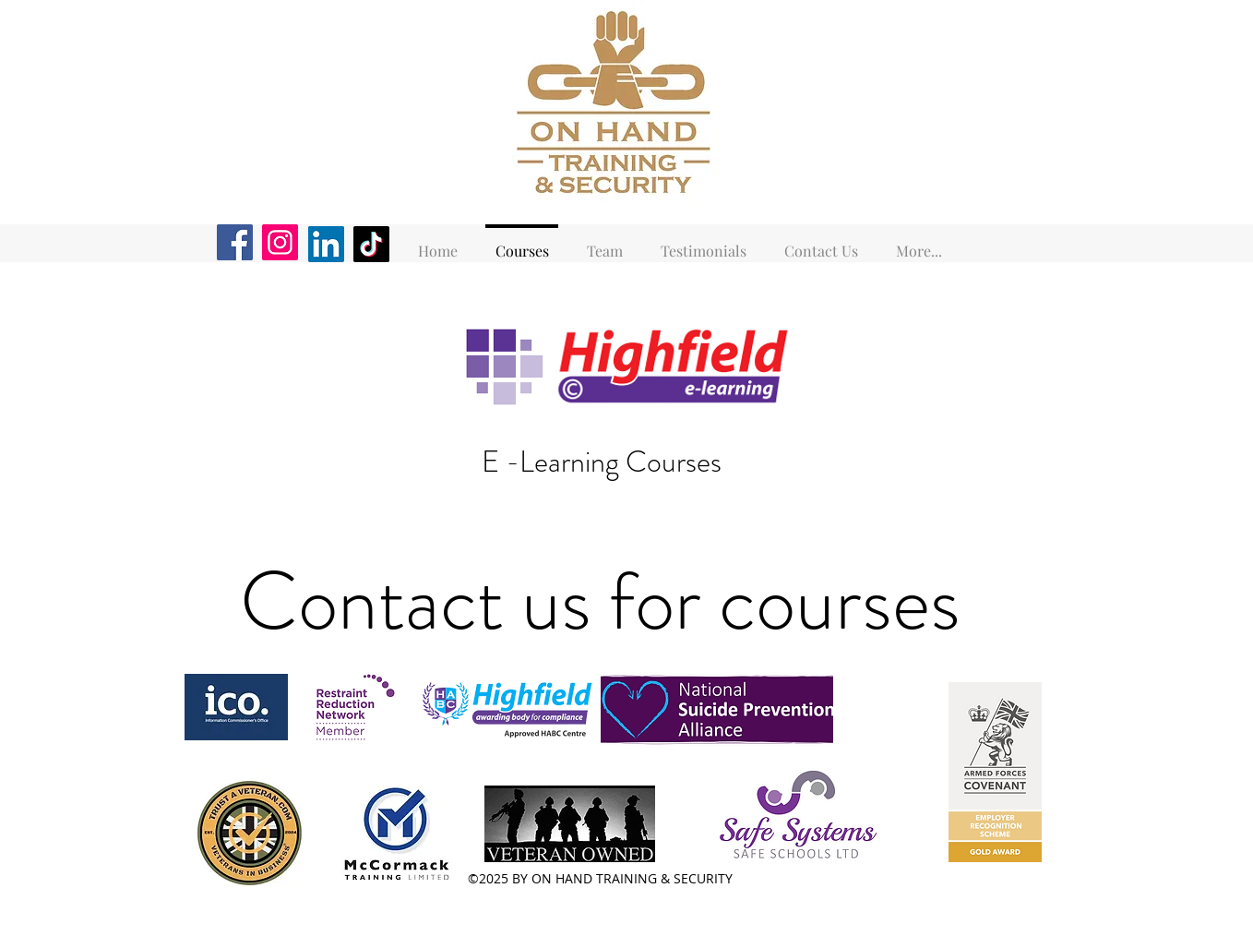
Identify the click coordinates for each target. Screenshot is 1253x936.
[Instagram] (280, 242)
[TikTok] (371, 244)
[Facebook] (235, 242)
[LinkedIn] (326, 244)
